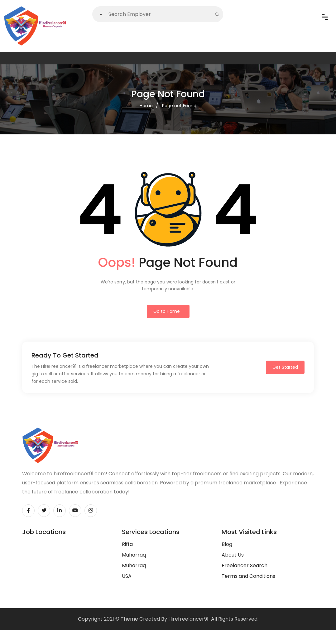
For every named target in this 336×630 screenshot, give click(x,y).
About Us (233, 554)
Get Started (285, 367)
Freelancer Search (244, 565)
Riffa (127, 544)
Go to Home (166, 311)
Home (146, 105)
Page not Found (179, 105)
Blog (227, 544)
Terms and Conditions (248, 576)
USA (127, 576)
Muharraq (134, 554)
